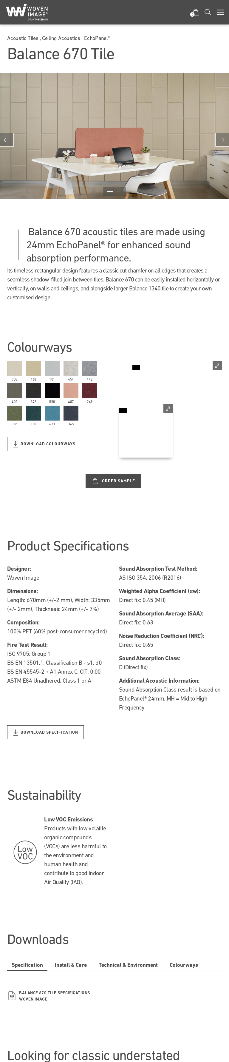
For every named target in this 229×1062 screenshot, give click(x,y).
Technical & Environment (128, 965)
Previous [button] (7, 140)
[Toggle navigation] (220, 12)
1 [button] (110, 191)
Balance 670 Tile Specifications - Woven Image (50, 995)
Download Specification (45, 733)
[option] (114, 140)
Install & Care (71, 965)
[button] (195, 12)
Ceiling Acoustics (61, 38)
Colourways (184, 965)
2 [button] (118, 191)
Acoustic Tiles (22, 38)
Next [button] (222, 140)
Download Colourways (44, 444)
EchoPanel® (97, 38)
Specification (27, 965)
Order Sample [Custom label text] (113, 481)
